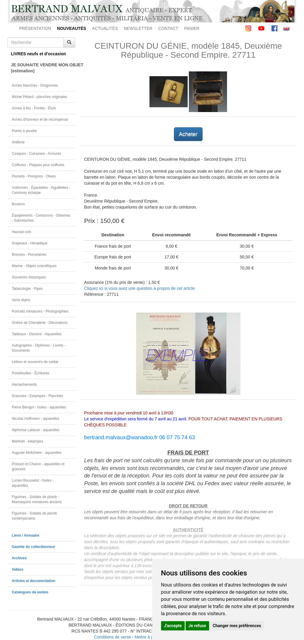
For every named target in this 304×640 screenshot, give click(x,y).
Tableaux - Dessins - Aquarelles (37, 334)
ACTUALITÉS (105, 28)
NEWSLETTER (138, 28)
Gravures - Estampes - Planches (37, 396)
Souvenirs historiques (29, 277)
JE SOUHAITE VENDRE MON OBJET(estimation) (43, 67)
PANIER (191, 28)
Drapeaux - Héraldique (30, 243)
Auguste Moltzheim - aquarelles (37, 453)
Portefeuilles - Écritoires (31, 373)
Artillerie (18, 142)
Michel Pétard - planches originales (39, 97)
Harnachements (24, 384)
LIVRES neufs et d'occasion (38, 53)
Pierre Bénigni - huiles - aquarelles (39, 407)
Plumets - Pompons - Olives (34, 176)
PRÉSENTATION (35, 28)
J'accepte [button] (173, 625)
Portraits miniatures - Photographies (40, 311)
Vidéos (18, 569)
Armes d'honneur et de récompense (40, 119)
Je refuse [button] (197, 625)
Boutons (18, 204)
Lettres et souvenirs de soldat (35, 362)
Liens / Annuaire (25, 535)
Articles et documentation (33, 581)
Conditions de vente (112, 637)
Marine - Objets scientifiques (34, 266)
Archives (19, 558)
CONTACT (168, 28)
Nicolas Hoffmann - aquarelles (35, 419)
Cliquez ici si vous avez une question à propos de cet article (139, 288)
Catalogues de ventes (30, 592)
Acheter (188, 134)
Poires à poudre (24, 131)
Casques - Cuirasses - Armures (36, 153)
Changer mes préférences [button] (237, 625)
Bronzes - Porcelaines (29, 254)
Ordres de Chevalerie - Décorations (40, 323)
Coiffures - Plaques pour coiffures (38, 165)
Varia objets (21, 300)
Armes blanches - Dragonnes (35, 85)
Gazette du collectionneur (33, 547)
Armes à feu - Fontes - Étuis (34, 108)
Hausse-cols (21, 232)
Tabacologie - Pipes (27, 289)
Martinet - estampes (27, 441)
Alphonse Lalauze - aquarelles (36, 430)
